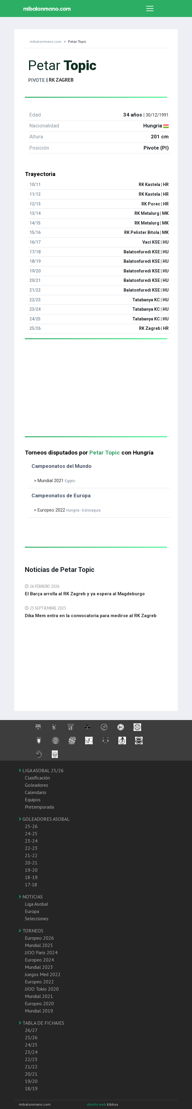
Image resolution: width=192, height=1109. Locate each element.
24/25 (31, 1045)
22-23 (31, 848)
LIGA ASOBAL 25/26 (41, 770)
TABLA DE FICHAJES (41, 1023)
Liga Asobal (36, 904)
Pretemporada (39, 807)
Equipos (33, 799)
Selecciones (36, 918)
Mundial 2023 (39, 967)
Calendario (35, 792)
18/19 (31, 1088)
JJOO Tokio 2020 (42, 989)
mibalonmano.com (45, 41)
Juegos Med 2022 (43, 974)
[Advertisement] (96, 393)
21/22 (31, 1066)
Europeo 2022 (39, 982)
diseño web (97, 1104)
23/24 (31, 1052)
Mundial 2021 (39, 996)
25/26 (31, 1037)
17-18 (31, 884)
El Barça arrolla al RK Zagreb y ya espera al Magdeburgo (85, 594)
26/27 (31, 1030)
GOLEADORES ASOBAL (44, 819)
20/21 (31, 1074)
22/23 (31, 1059)
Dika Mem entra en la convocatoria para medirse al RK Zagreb (91, 615)
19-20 (31, 870)
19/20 (31, 1081)
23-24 (31, 841)
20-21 (31, 863)
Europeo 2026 (39, 938)
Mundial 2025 (39, 945)
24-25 (31, 833)
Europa (32, 911)
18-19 (31, 877)
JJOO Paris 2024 (41, 952)
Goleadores (36, 785)
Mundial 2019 (39, 1011)
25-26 (31, 826)
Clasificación (37, 778)
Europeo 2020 (39, 1003)
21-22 (31, 855)
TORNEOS (31, 931)
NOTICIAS (31, 897)
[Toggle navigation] (149, 8)
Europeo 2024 (39, 960)
